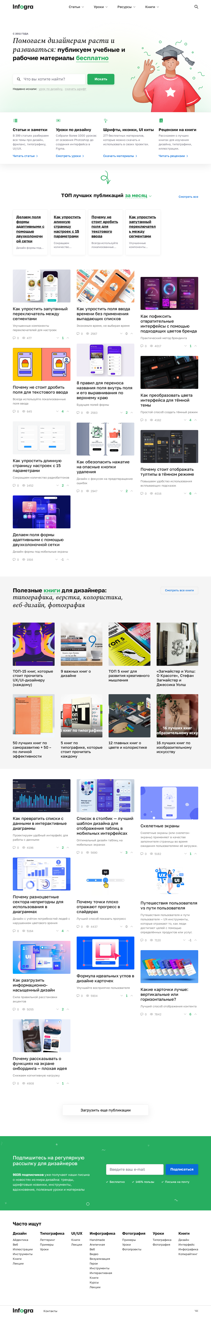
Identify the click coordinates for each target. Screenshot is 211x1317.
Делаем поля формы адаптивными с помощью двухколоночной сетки (30, 229)
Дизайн (183, 1239)
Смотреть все (188, 196)
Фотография (161, 1244)
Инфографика (188, 1249)
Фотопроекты (131, 1249)
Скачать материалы (120, 156)
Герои (94, 1263)
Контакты (50, 1311)
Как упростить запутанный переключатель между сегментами (142, 226)
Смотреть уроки (70, 156)
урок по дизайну (50, 89)
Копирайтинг (187, 1254)
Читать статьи (25, 156)
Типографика (162, 1239)
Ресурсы (126, 7)
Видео (94, 1254)
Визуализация (100, 1258)
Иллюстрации (23, 1249)
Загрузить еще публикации (106, 1110)
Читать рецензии (173, 156)
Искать (101, 79)
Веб (15, 1244)
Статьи (76, 7)
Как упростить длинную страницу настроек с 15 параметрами (67, 226)
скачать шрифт (75, 89)
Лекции (18, 1263)
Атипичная (97, 1244)
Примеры (47, 1244)
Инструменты (23, 1254)
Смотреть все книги (179, 590)
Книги (152, 7)
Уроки (101, 7)
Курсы (94, 1282)
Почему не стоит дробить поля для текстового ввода (104, 226)
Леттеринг (47, 1239)
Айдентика (20, 1239)
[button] (196, 6)
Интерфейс (186, 1244)
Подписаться (181, 1169)
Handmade (97, 1239)
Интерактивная (101, 1273)
